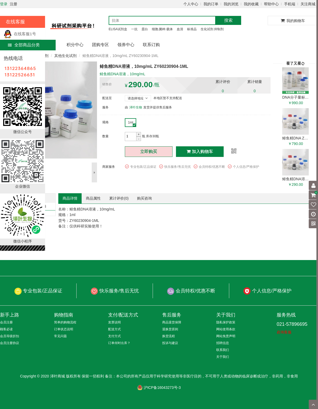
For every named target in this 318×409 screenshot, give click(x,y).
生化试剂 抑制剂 (212, 29)
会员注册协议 (9, 343)
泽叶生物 (135, 107)
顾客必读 (6, 329)
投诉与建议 (170, 343)
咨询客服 (284, 332)
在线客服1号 (20, 34)
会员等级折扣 (9, 336)
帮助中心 (271, 4)
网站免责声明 (225, 336)
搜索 (228, 20)
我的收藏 (251, 4)
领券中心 (125, 44)
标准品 (192, 29)
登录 (3, 4)
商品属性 (93, 198)
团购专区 (100, 44)
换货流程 (168, 336)
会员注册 (6, 322)
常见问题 (60, 336)
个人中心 (190, 4)
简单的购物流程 (65, 322)
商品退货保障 (171, 322)
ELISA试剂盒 (118, 29)
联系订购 (151, 44)
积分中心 (75, 44)
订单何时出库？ (119, 343)
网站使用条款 (225, 329)
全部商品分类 (24, 45)
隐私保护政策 (225, 322)
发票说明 (114, 322)
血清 (180, 29)
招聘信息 (222, 343)
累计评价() (119, 198)
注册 (13, 4)
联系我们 (222, 350)
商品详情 (70, 198)
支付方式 (114, 336)
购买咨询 (144, 198)
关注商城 (308, 4)
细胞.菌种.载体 (162, 29)
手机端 (289, 4)
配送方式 (114, 329)
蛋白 (145, 29)
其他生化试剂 (65, 56)
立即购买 (148, 151)
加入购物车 (200, 151)
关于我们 (222, 357)
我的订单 (211, 4)
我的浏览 (231, 4)
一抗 (134, 29)
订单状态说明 (63, 329)
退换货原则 (170, 329)
